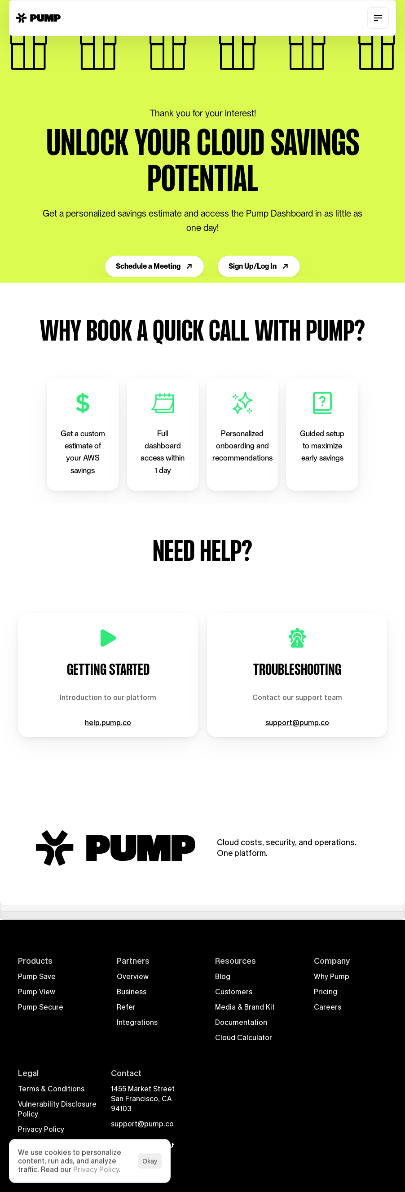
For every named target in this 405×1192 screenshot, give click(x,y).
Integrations (137, 1022)
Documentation (241, 1022)
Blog (222, 976)
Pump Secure (40, 1007)
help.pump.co (108, 722)
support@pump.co (297, 722)
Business (131, 992)
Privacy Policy (41, 1129)
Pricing (325, 992)
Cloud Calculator (243, 1037)
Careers (327, 1007)
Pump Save (37, 976)
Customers (233, 992)
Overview (133, 976)
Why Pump (331, 976)
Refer (126, 1007)
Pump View (36, 992)
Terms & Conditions (51, 1089)
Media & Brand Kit (245, 1007)
